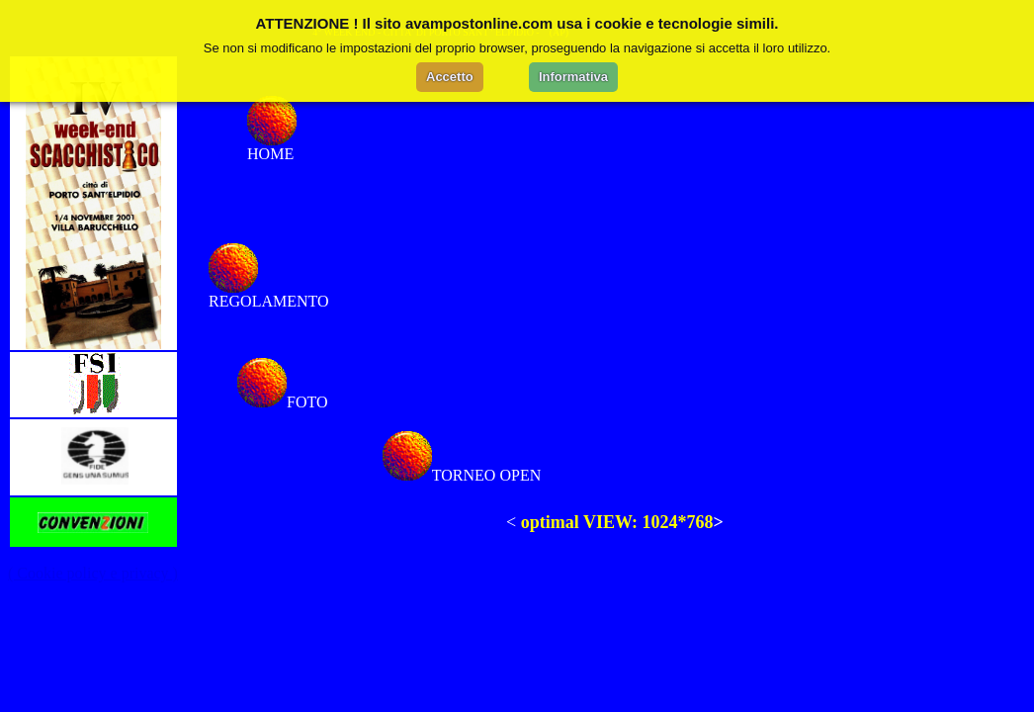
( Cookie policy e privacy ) (93, 573)
